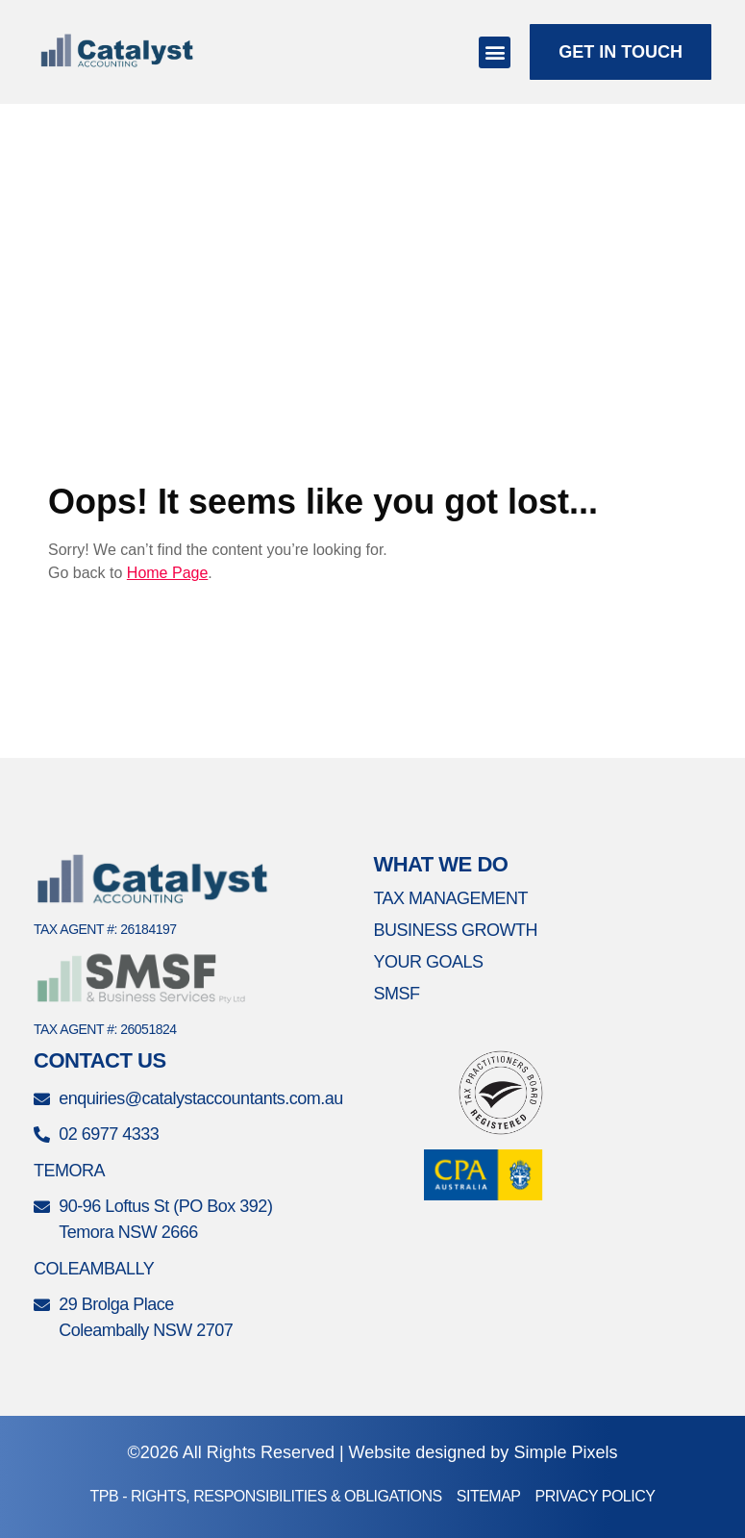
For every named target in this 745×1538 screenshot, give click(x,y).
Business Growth (455, 930)
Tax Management (450, 898)
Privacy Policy (595, 1496)
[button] (494, 52)
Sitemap (489, 1496)
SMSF (396, 993)
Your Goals (428, 961)
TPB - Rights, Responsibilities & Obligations (266, 1496)
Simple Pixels (565, 1452)
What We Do (440, 864)
